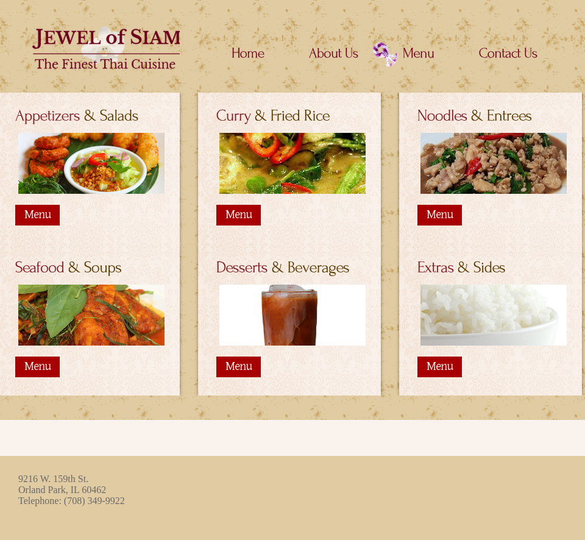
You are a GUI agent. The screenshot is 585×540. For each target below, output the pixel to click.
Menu (37, 215)
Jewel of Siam (101, 47)
